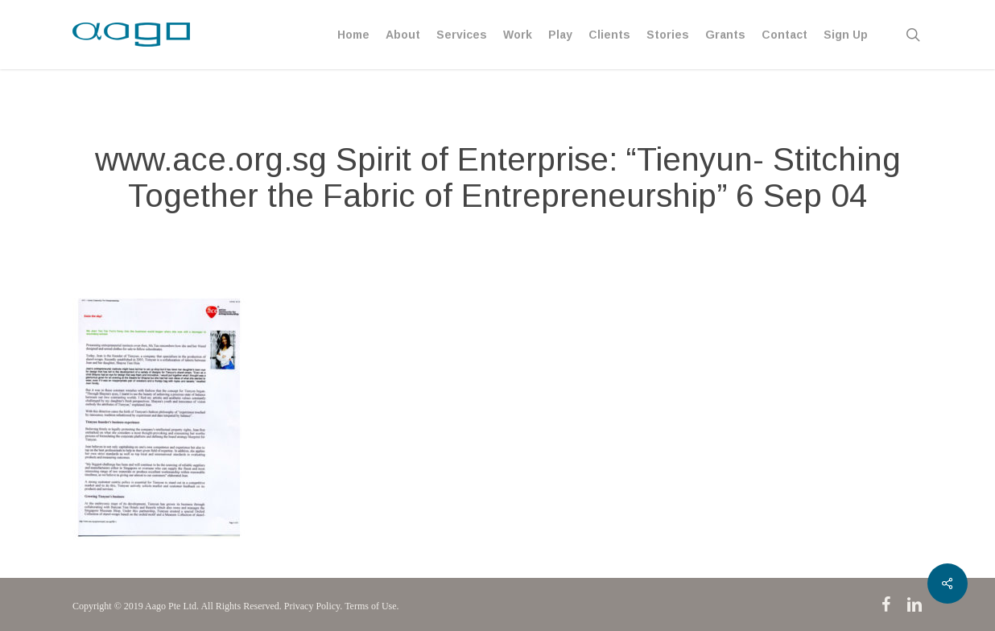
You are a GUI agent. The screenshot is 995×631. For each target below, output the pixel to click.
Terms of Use (370, 606)
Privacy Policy (312, 606)
